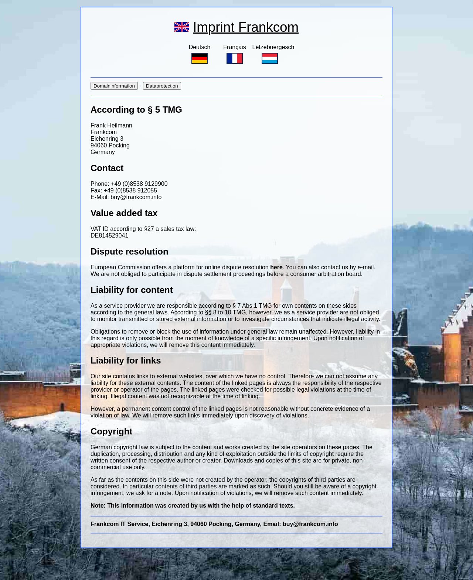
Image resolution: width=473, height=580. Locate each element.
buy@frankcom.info (135, 197)
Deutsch (200, 54)
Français (234, 54)
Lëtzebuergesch (273, 54)
